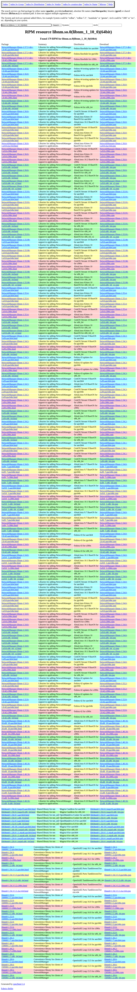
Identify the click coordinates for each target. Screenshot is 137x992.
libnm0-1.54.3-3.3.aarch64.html (15, 870)
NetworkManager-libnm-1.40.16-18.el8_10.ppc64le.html (15, 770)
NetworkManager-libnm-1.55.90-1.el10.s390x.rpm (114, 262)
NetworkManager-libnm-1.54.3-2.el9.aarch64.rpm (113, 380)
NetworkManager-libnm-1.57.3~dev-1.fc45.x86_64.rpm (116, 64)
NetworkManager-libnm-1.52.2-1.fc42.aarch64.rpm (113, 679)
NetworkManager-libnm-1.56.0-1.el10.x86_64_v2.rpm (113, 182)
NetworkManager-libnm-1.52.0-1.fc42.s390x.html (15, 711)
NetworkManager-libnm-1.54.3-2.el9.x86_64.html (15, 412)
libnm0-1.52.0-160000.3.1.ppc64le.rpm (114, 901)
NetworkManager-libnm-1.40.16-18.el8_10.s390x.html (15, 775)
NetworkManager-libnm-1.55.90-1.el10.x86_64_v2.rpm (114, 283)
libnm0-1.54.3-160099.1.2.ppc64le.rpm (114, 853)
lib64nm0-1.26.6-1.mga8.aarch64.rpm (106, 838)
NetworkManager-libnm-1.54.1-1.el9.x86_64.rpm (113, 460)
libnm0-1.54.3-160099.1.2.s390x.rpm (114, 859)
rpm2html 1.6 (19, 984)
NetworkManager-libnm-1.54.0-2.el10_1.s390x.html (15, 567)
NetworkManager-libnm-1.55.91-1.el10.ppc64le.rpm (114, 203)
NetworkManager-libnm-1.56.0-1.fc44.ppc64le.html (15, 80)
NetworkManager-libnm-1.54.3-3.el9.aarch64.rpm (113, 337)
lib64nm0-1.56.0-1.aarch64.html (15, 815)
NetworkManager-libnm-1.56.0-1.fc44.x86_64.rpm (113, 102)
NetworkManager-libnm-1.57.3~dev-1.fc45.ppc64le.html (17, 53)
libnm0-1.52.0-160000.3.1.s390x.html (11, 907)
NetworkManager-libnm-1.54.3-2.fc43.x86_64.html (15, 374)
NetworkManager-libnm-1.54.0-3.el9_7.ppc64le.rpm (113, 519)
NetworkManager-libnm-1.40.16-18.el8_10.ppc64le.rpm (114, 770)
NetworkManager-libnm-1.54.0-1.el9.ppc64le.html (15, 663)
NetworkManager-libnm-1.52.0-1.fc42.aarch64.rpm (113, 700)
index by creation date (72, 4)
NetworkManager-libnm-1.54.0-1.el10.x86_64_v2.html (15, 647)
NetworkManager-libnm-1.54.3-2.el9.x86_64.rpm (113, 412)
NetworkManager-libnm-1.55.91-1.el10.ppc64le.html (15, 203)
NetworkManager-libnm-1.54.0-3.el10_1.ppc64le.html (15, 492)
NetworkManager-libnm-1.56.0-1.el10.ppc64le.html (15, 128)
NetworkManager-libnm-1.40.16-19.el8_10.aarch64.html (15, 743)
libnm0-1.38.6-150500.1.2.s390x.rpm (114, 971)
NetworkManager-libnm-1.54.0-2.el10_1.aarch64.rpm (113, 556)
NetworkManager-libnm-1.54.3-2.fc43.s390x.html (15, 369)
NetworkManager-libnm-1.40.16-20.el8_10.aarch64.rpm (114, 722)
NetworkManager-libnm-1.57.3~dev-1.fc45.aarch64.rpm (116, 48)
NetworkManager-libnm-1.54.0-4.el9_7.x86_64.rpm (113, 481)
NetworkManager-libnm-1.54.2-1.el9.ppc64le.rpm (113, 428)
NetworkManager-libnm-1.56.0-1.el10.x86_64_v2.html (15, 182)
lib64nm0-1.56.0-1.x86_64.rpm (103, 818)
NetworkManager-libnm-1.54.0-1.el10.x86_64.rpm (113, 631)
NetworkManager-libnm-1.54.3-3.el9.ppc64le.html (15, 342)
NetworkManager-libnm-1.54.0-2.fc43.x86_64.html (15, 551)
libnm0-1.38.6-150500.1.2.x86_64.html (11, 976)
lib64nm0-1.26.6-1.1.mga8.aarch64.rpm (107, 832)
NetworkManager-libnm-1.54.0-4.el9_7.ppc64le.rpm (113, 470)
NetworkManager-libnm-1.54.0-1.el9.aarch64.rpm (113, 658)
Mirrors (103, 4)
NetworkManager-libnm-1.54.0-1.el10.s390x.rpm (113, 615)
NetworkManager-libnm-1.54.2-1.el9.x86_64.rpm (113, 438)
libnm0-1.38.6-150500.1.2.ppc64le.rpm (114, 966)
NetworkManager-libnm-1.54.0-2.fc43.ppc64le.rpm (113, 540)
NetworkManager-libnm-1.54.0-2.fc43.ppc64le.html (15, 540)
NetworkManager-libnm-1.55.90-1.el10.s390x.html (15, 262)
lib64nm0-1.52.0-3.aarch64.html (15, 821)
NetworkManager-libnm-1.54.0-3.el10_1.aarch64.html (15, 487)
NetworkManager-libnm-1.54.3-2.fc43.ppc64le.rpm (113, 364)
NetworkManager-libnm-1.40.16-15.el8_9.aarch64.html (15, 786)
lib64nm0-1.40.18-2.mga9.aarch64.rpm (107, 827)
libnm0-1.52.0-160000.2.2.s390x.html (11, 928)
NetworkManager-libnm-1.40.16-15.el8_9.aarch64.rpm (114, 786)
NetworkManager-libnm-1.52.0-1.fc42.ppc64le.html (15, 706)
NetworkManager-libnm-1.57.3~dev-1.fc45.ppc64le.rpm (116, 53)
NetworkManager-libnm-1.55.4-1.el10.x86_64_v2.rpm (113, 331)
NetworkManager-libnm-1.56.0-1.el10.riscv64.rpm (113, 144)
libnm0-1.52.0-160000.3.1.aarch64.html (12, 896)
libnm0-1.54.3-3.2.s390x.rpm (117, 886)
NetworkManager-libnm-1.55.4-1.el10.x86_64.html (15, 321)
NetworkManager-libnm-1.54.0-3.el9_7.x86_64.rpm (113, 529)
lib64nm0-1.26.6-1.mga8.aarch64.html (18, 838)
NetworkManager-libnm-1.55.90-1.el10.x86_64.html (15, 273)
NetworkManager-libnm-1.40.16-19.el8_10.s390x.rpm (114, 754)
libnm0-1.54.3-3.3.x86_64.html (14, 880)
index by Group (17, 4)
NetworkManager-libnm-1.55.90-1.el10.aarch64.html (15, 241)
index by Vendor (54, 4)
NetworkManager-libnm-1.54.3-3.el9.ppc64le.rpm (113, 342)
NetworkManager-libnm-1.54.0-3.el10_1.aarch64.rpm (113, 487)
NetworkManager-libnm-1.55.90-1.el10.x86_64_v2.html (15, 283)
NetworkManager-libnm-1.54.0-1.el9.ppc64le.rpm (113, 663)
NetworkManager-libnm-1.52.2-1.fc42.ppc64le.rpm (113, 684)
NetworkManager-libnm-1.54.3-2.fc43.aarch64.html (15, 358)
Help (111, 4)
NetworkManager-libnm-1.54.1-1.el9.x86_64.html (15, 460)
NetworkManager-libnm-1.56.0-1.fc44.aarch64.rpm (113, 69)
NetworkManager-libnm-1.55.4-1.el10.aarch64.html (15, 289)
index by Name (90, 4)
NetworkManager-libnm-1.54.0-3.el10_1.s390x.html (15, 497)
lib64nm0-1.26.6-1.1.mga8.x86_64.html (18, 835)
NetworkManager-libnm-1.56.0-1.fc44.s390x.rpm (113, 91)
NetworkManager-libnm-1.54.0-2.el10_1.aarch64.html (15, 556)
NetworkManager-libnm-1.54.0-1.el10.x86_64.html (15, 631)
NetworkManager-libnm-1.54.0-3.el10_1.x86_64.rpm (113, 503)
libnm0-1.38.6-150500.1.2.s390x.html (11, 971)
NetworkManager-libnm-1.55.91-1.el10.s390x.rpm (114, 214)
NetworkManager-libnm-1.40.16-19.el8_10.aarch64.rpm (114, 743)
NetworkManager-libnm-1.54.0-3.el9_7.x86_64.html (15, 529)
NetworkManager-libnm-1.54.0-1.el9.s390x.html (15, 668)
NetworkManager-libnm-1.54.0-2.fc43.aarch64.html (15, 535)
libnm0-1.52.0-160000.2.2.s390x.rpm (114, 928)
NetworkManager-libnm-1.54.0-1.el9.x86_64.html (15, 674)
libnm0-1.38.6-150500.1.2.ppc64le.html (12, 966)
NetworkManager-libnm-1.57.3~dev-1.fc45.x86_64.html (17, 64)
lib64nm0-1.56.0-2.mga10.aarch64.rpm (107, 809)
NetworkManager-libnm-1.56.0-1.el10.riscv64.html (15, 144)
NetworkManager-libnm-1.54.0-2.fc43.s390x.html (15, 545)
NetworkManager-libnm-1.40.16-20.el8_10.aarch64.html (15, 722)
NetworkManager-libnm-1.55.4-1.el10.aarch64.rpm (113, 289)
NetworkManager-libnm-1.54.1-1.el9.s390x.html (15, 454)
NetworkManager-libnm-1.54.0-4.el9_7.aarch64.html (15, 465)
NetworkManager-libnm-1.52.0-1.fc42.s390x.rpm (113, 711)
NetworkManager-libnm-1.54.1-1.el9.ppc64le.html (15, 449)
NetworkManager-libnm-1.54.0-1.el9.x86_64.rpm (113, 674)
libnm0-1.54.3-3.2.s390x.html (14, 886)
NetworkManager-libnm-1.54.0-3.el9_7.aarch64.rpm (113, 513)
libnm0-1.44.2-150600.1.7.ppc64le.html (12, 944)
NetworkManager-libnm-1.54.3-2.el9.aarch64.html (15, 380)
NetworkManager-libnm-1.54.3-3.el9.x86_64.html (15, 353)
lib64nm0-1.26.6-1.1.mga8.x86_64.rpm (107, 835)
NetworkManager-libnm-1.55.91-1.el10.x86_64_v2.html (15, 235)
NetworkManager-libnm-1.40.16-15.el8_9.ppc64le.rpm (114, 791)
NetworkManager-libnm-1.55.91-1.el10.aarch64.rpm (114, 192)
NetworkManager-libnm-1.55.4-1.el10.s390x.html (15, 310)
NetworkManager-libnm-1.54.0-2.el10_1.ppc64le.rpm (113, 561)
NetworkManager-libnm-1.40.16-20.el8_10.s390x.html (15, 732)
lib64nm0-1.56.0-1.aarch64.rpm (104, 815)
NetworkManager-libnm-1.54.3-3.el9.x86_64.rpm (113, 353)
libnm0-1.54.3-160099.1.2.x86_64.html (11, 864)
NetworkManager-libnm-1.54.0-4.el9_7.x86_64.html (15, 481)
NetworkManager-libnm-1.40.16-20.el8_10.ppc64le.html (15, 727)
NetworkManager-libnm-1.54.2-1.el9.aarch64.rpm (113, 422)
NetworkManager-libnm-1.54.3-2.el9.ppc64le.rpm (113, 390)
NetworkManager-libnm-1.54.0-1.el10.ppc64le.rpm (113, 599)
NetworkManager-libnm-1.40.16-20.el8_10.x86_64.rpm (114, 738)
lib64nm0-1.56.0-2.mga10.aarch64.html (18, 809)
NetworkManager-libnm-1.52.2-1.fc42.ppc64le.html (15, 684)
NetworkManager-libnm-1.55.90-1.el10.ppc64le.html (15, 251)
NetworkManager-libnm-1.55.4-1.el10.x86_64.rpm (113, 321)
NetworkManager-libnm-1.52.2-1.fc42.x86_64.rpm (113, 695)
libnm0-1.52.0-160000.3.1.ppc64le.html (12, 901)
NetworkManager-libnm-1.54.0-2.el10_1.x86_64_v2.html (15, 577)
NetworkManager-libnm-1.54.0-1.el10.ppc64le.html (15, 599)
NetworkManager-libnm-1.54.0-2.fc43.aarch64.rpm (113, 535)
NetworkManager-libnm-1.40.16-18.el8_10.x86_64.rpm (114, 781)
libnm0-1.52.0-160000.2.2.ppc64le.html (12, 923)
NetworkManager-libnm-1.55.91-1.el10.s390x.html (15, 214)
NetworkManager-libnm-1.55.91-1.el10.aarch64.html (15, 192)
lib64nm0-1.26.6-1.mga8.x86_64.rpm (106, 841)
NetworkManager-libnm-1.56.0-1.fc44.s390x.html (15, 91)
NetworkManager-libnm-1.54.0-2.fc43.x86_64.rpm (113, 551)
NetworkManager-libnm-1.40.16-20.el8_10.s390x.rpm (114, 732)
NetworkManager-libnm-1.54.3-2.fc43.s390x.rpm (113, 369)
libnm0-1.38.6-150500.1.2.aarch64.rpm (114, 960)
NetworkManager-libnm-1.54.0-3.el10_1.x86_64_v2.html (15, 508)
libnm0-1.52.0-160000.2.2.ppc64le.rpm (114, 923)
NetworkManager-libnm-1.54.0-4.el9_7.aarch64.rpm (113, 465)
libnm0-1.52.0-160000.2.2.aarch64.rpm (114, 917)
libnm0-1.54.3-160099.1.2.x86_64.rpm (114, 864)
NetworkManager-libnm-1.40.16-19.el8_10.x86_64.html (15, 759)
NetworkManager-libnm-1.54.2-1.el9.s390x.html (15, 433)
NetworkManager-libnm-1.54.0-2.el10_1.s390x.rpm (113, 567)
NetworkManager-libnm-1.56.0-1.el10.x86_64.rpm (113, 166)
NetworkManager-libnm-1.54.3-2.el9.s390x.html (15, 401)
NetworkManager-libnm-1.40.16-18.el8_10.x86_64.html (15, 781)
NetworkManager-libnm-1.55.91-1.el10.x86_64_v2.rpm (114, 235)
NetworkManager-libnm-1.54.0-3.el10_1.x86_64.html (15, 503)
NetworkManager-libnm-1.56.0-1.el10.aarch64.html (15, 112)
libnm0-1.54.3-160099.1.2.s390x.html (11, 859)
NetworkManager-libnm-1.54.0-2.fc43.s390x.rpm (113, 545)
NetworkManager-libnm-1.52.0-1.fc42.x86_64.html (15, 716)
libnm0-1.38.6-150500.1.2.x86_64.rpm (114, 976)
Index (5, 4)
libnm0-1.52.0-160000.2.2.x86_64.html (11, 933)
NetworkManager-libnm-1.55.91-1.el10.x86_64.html (15, 225)
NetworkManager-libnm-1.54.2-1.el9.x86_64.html (15, 438)
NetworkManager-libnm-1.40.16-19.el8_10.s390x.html (15, 754)
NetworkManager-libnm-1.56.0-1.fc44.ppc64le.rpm (113, 80)
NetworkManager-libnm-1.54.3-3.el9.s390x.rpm (113, 348)
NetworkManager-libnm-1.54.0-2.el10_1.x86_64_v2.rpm (113, 577)
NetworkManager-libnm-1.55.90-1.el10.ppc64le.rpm (114, 251)
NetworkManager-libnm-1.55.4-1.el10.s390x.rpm (113, 310)
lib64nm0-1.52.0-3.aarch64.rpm (104, 821)
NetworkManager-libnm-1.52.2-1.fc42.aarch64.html (15, 679)
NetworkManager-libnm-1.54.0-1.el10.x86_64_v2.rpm (113, 647)
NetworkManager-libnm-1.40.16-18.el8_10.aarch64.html (15, 765)
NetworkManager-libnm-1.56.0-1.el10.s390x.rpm (113, 150)
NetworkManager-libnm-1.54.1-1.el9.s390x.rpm (113, 454)
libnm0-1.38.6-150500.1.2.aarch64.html (12, 960)
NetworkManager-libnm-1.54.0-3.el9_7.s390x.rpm (113, 524)
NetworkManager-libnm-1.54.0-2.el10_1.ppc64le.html (15, 561)
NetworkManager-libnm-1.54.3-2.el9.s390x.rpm (113, 401)
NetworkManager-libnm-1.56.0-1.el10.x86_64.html (15, 166)
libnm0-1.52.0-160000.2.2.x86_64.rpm (114, 933)
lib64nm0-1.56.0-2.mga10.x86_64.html (18, 812)
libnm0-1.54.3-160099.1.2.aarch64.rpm (114, 848)
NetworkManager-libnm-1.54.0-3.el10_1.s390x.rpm (113, 497)
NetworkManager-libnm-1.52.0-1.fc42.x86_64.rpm (113, 716)
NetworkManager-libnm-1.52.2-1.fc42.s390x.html (15, 690)
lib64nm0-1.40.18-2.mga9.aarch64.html (18, 827)
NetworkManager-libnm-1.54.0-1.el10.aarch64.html (15, 583)
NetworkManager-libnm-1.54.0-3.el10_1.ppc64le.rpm (113, 492)
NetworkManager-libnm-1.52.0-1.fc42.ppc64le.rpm (113, 706)
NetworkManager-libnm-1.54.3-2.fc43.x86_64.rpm (113, 374)
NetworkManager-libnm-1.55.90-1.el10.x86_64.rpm (114, 273)
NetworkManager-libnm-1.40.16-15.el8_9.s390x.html (15, 797)
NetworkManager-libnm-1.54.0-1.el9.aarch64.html (15, 658)
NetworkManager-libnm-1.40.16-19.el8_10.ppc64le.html (15, 748)
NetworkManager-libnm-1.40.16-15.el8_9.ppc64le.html (15, 791)
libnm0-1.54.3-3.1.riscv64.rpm (117, 891)
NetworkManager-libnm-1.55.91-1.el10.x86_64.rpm (114, 225)
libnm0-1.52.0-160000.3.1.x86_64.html (11, 912)
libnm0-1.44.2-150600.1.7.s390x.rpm (114, 949)
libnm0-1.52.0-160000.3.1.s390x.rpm (114, 907)
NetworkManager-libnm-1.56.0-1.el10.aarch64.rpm (113, 112)
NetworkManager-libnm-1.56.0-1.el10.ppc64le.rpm (113, 128)
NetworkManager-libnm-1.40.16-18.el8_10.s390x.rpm (114, 775)
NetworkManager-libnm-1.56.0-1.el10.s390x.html (15, 150)
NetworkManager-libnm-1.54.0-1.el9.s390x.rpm (113, 668)
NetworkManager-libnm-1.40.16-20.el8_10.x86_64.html (15, 738)
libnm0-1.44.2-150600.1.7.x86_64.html (11, 955)
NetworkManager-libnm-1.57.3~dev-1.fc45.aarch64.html (17, 48)
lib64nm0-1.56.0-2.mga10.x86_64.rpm (107, 812)
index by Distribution (35, 4)
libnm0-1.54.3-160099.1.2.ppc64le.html (12, 853)
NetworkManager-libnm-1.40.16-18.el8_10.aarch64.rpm (114, 765)
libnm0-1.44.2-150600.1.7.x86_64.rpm (114, 955)
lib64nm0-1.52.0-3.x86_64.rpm (103, 824)
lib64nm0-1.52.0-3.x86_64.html (15, 824)
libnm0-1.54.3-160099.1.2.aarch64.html (12, 848)
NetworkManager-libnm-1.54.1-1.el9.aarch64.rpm (113, 444)
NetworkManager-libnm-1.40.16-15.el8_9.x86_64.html (15, 802)
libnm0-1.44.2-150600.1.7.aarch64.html (12, 939)
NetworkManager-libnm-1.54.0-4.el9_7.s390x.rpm (113, 476)
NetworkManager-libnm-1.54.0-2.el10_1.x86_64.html (15, 572)
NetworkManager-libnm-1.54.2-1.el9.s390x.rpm (113, 433)
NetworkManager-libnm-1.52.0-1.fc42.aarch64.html (15, 700)
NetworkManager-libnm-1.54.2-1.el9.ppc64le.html (15, 428)
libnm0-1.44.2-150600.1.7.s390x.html (11, 949)
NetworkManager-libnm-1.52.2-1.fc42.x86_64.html (15, 695)
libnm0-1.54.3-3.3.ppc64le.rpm (117, 875)
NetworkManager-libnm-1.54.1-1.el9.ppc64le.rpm (113, 449)
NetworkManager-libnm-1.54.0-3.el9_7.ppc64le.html (15, 519)
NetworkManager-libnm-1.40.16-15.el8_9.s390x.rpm (114, 797)
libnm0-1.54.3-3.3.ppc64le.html (15, 875)
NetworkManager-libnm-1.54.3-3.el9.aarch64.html (15, 337)
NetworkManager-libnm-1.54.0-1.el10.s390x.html (15, 615)
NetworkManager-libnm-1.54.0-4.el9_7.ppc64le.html (15, 470)
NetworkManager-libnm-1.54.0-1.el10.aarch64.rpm (113, 583)
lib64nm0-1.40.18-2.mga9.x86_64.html (18, 830)
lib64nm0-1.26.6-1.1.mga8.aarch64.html (18, 832)
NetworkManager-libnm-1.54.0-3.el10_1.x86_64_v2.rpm (113, 508)
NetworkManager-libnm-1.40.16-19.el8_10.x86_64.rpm (114, 759)
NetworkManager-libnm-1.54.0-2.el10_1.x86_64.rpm (113, 572)
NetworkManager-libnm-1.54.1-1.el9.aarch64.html (15, 444)
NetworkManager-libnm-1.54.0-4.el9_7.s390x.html (15, 476)
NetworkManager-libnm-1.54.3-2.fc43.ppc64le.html (15, 364)
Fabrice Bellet (7, 988)
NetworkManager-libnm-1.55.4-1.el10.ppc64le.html (15, 299)
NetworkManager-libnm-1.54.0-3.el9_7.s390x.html (15, 524)
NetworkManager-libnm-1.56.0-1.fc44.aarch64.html (15, 69)
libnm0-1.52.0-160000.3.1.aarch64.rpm (114, 896)
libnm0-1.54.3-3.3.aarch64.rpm (117, 870)
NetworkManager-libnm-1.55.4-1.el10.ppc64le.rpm (113, 299)
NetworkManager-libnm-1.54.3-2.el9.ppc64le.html (15, 390)
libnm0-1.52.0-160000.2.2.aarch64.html (12, 917)
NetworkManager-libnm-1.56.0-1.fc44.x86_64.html (15, 102)
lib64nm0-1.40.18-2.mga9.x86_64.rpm (107, 830)
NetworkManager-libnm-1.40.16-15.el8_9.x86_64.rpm (114, 802)
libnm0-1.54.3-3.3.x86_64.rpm (117, 880)
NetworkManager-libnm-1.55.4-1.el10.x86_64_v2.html (15, 331)
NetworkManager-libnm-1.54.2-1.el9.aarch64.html (15, 422)
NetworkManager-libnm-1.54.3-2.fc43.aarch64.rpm (113, 358)
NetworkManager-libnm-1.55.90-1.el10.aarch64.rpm (114, 241)
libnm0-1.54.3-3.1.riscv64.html (14, 891)
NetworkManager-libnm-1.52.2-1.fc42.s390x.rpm (113, 690)
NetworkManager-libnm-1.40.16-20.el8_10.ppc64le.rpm (114, 727)
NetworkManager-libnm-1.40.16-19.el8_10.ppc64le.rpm (114, 748)
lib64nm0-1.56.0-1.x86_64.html (15, 818)
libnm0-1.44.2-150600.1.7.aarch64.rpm (114, 939)
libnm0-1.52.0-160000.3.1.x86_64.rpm (114, 912)
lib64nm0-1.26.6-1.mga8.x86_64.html (17, 841)
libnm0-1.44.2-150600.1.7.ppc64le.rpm (114, 944)
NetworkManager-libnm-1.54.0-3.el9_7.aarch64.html (15, 513)
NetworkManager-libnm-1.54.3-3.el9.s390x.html (15, 348)
